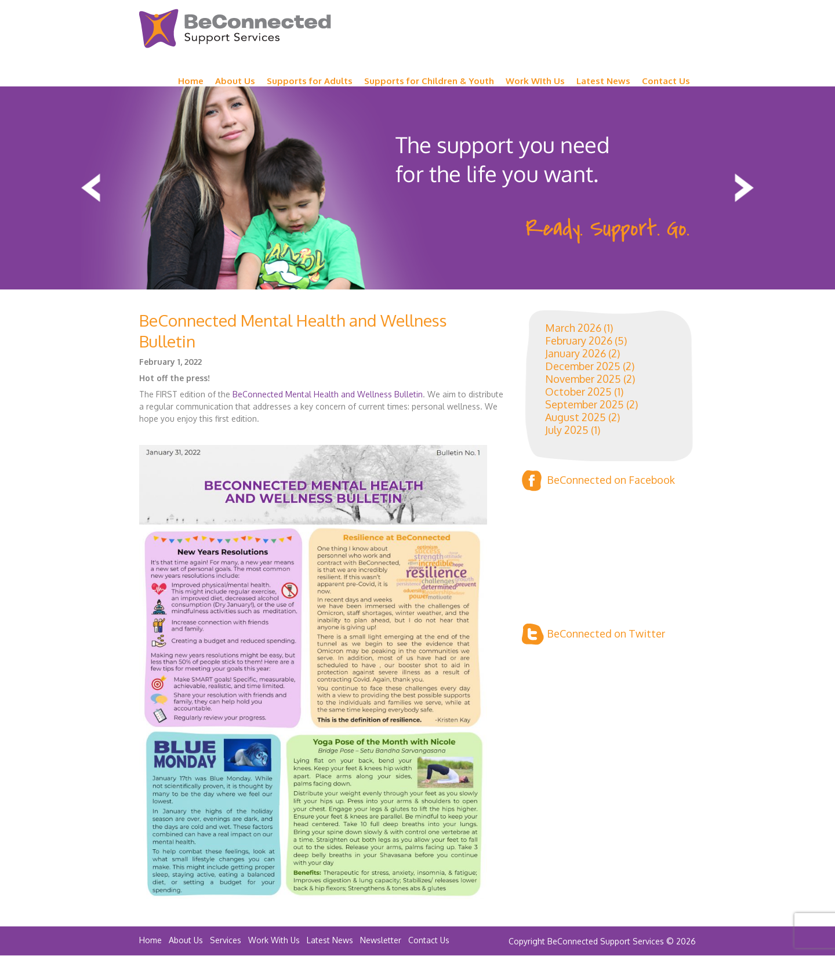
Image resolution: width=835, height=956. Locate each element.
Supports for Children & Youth (429, 80)
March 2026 (573, 327)
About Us (235, 80)
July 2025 (567, 429)
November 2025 (583, 378)
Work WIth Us (535, 80)
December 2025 (582, 366)
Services (225, 940)
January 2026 (575, 353)
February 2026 (578, 340)
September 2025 (584, 404)
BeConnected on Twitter (593, 634)
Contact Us (666, 80)
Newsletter (380, 940)
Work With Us (274, 940)
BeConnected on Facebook (598, 480)
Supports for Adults (310, 80)
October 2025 (578, 391)
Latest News (603, 80)
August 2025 (575, 417)
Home (191, 80)
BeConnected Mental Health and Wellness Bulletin (328, 394)
